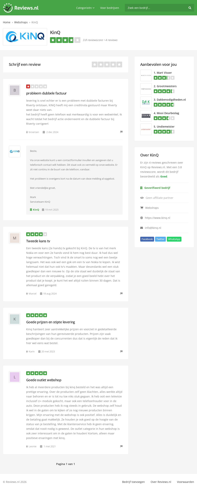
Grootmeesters (167, 86)
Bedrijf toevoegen (133, 482)
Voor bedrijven (109, 8)
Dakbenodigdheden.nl (171, 99)
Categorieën (85, 8)
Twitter (160, 239)
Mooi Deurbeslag (168, 113)
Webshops (21, 22)
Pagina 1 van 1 (65, 464)
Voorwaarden (185, 482)
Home (6, 22)
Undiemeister (165, 126)
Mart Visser (164, 72)
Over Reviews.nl (161, 482)
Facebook (147, 239)
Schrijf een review (24, 64)
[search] (159, 8)
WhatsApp (174, 239)
